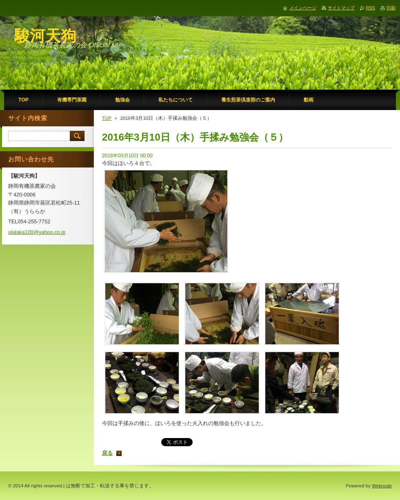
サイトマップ (341, 7)
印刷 (391, 7)
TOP (106, 118)
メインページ (302, 7)
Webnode (382, 485)
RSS (370, 7)
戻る (107, 453)
